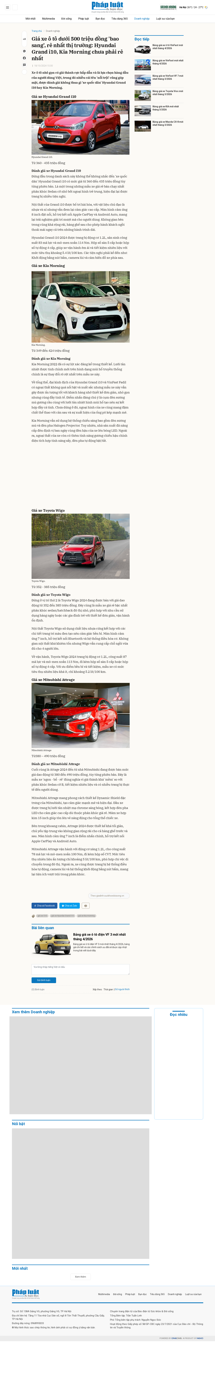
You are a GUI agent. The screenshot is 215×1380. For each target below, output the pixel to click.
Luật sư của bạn (165, 18)
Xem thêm (80, 1276)
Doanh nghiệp (142, 18)
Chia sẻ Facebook (44, 905)
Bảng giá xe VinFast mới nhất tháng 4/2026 (168, 62)
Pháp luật (83, 18)
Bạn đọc (100, 18)
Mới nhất (31, 18)
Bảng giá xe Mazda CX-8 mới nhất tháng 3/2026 (168, 123)
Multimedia (48, 18)
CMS (177, 1338)
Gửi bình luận (43, 980)
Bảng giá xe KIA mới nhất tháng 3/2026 (166, 108)
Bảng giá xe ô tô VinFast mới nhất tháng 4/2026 (168, 47)
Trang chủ (37, 31)
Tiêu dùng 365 (120, 18)
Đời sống (66, 18)
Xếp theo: (97, 989)
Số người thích (122, 989)
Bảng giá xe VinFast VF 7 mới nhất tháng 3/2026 (168, 77)
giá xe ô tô (42, 916)
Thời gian (108, 989)
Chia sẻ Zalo (69, 905)
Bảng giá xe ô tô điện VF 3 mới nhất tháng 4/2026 (99, 937)
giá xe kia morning (86, 916)
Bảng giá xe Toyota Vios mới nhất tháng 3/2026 (168, 93)
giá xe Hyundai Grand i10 (62, 916)
